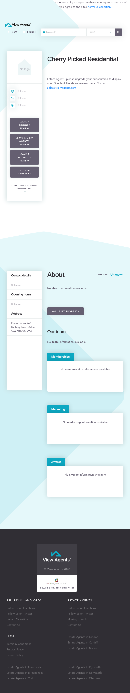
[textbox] (101, 31)
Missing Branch (77, 619)
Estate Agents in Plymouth (84, 667)
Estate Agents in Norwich (83, 648)
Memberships (60, 357)
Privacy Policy (15, 649)
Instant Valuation (17, 619)
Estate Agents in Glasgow (84, 678)
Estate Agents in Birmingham (25, 673)
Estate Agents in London (83, 637)
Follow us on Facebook (21, 608)
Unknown (22, 91)
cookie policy (48, 7)
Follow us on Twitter (19, 613)
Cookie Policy (15, 655)
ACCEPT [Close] (6, 14)
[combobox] (101, 32)
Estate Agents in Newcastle (85, 673)
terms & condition (99, 7)
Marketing (58, 409)
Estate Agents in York (20, 678)
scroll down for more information (24, 187)
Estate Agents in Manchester (25, 667)
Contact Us (13, 625)
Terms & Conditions (19, 644)
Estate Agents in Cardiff (83, 642)
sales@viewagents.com (61, 88)
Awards (56, 462)
